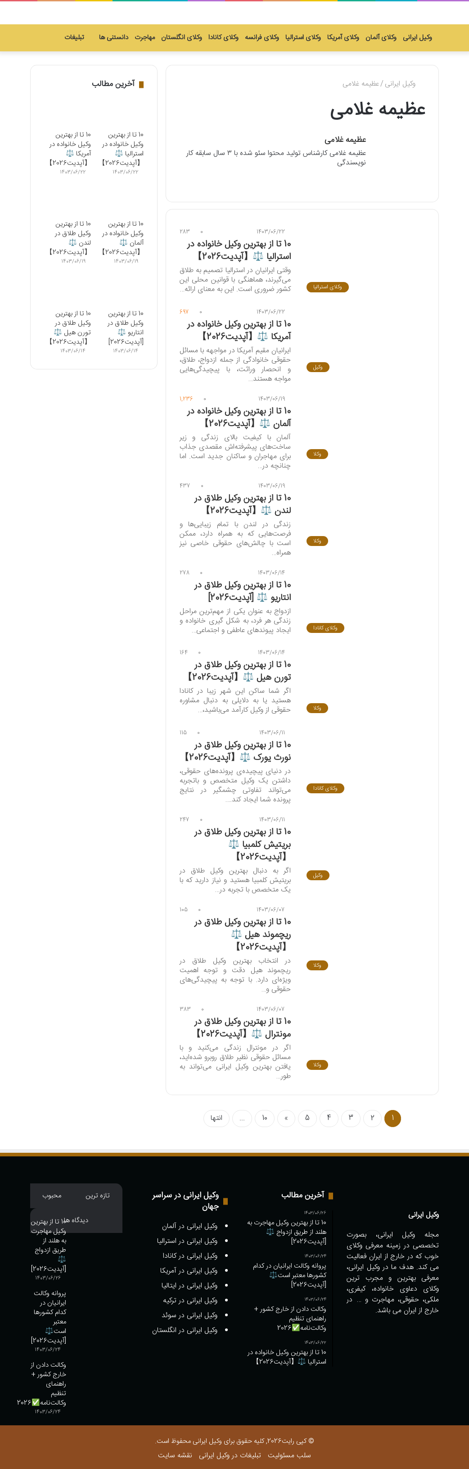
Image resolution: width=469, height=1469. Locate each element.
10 (264, 1115)
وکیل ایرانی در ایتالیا (189, 1283)
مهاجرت (145, 37)
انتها (216, 1115)
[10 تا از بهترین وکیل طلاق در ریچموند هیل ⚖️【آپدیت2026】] (363, 937)
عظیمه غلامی (345, 140)
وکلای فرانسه (262, 37)
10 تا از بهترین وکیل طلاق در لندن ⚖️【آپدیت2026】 (242, 501)
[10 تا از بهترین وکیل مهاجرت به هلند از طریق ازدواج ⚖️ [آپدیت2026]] (97, 1231)
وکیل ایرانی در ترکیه (190, 1298)
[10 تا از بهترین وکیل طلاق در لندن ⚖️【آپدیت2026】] (363, 512)
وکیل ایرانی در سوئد (189, 1312)
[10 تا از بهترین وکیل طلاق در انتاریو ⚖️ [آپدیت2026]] (363, 599)
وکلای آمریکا (343, 37)
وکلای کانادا (223, 37)
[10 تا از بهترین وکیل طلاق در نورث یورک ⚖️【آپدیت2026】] (363, 760)
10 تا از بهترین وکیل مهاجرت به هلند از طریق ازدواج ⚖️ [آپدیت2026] (48, 1242)
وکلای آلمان (381, 37)
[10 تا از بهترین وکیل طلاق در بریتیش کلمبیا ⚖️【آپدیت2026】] (363, 847)
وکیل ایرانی (417, 37)
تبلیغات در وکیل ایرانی (230, 1452)
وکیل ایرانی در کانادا (190, 1253)
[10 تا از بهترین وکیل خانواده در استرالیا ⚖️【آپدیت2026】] (363, 258)
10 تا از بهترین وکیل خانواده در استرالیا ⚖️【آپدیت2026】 (239, 247)
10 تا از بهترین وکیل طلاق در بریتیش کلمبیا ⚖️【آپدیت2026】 (242, 842)
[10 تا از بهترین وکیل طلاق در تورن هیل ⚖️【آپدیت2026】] (363, 679)
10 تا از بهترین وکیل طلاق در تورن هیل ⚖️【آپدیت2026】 (237, 668)
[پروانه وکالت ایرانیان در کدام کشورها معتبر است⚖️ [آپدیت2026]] (97, 1302)
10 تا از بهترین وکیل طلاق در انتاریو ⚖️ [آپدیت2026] (242, 588)
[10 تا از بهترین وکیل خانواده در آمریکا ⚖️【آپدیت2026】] (363, 338)
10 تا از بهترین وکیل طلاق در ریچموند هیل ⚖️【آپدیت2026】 (242, 932)
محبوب (51, 1192)
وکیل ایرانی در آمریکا (188, 1268)
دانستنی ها (113, 37)
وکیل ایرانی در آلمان (189, 1223)
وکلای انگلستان (181, 37)
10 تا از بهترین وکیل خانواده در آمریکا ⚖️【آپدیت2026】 (239, 327)
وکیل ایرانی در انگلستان (184, 1327)
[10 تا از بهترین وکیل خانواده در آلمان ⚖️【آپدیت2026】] (363, 425)
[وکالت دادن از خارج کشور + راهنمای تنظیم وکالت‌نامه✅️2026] (97, 1374)
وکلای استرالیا (303, 37)
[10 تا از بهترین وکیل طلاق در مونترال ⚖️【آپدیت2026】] (363, 1036)
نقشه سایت (175, 1452)
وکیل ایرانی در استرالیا (187, 1238)
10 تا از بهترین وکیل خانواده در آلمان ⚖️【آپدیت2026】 (239, 414)
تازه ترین (98, 1192)
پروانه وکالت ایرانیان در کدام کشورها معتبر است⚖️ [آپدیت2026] (48, 1314)
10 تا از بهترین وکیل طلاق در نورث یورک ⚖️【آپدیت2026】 (235, 748)
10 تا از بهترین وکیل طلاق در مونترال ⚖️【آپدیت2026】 (241, 1025)
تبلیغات (78, 37)
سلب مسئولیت (289, 1452)
